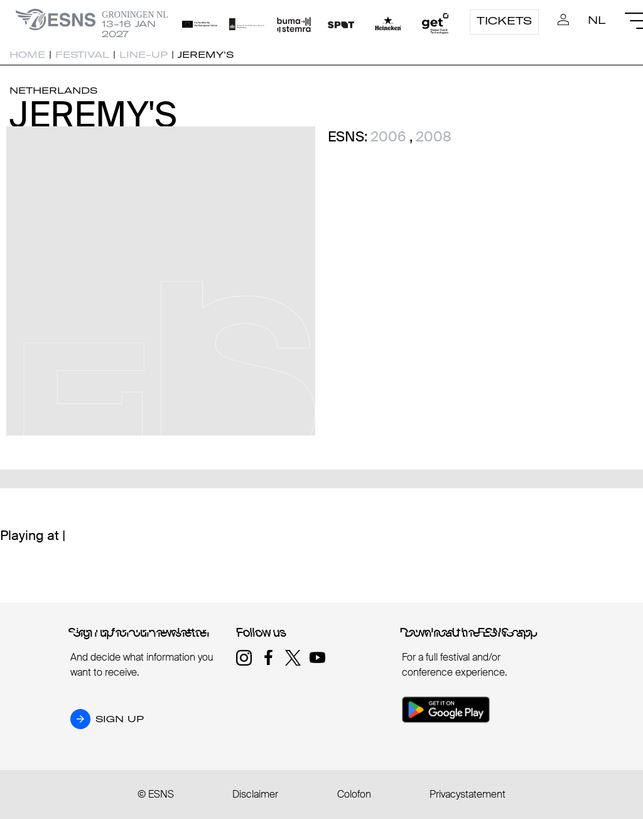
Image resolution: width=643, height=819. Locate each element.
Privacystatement (467, 794)
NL (597, 20)
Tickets (504, 20)
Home (27, 54)
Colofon (354, 794)
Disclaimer (255, 794)
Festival (82, 54)
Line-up (143, 54)
